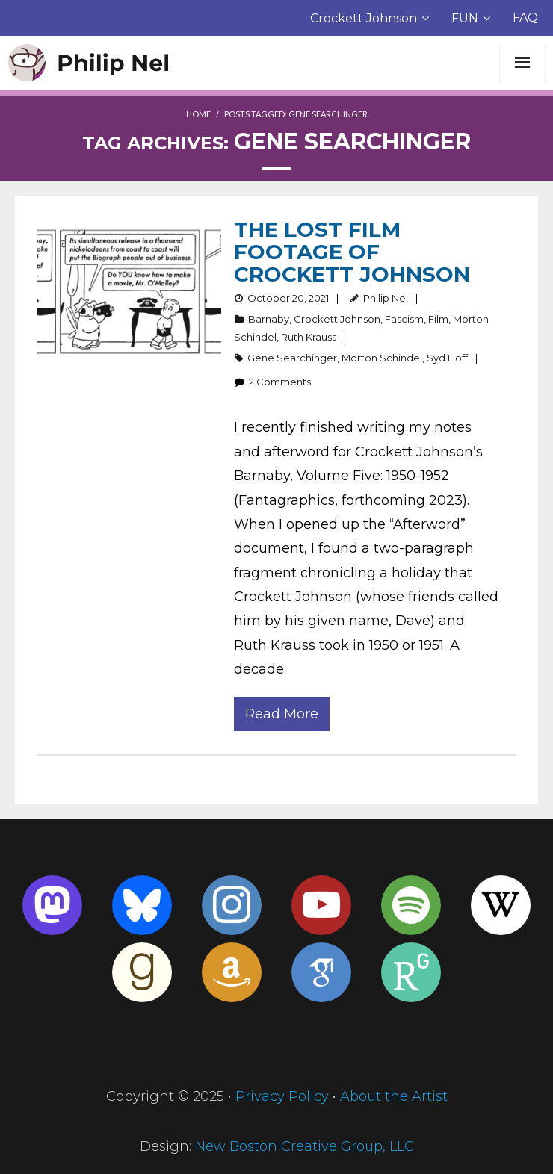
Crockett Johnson (363, 18)
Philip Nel (385, 298)
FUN (464, 18)
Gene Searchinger (292, 358)
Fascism (404, 319)
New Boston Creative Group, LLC (304, 1146)
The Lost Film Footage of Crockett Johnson (352, 252)
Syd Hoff (447, 358)
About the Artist (394, 1096)
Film (438, 319)
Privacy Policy (282, 1096)
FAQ (525, 17)
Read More (281, 714)
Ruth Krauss (308, 337)
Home (198, 114)
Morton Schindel (382, 358)
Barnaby (268, 319)
